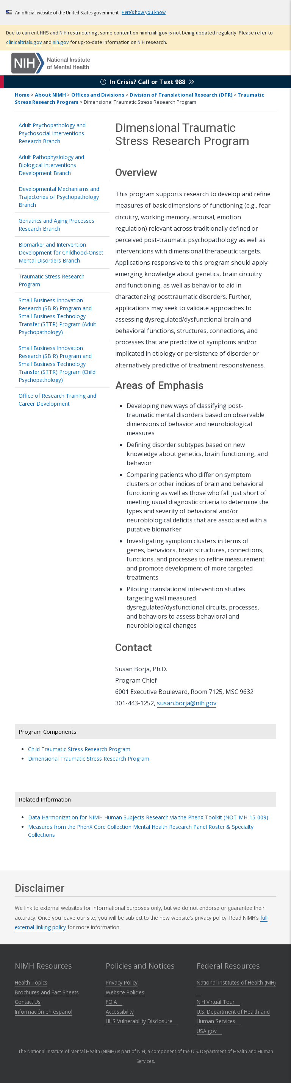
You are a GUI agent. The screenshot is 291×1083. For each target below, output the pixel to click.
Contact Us (28, 1001)
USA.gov (209, 1031)
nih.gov (61, 42)
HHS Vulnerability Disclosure (142, 1021)
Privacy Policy (122, 982)
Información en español (43, 1011)
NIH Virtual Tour (218, 1001)
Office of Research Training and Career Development (57, 399)
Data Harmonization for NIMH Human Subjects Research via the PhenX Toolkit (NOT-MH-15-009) (151, 817)
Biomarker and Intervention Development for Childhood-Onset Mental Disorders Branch (61, 252)
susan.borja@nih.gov (186, 703)
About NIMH (50, 94)
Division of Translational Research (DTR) (181, 94)
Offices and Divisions (97, 94)
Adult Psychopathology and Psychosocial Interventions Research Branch (52, 133)
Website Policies (125, 992)
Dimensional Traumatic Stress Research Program (88, 758)
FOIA (114, 1001)
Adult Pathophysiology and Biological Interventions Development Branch (51, 165)
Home (22, 94)
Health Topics (31, 982)
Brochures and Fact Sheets (47, 992)
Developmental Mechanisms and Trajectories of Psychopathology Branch (59, 196)
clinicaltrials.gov (24, 42)
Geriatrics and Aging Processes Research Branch (56, 224)
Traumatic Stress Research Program (51, 280)
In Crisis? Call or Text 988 (147, 82)
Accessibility (120, 1011)
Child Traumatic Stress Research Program (79, 749)
